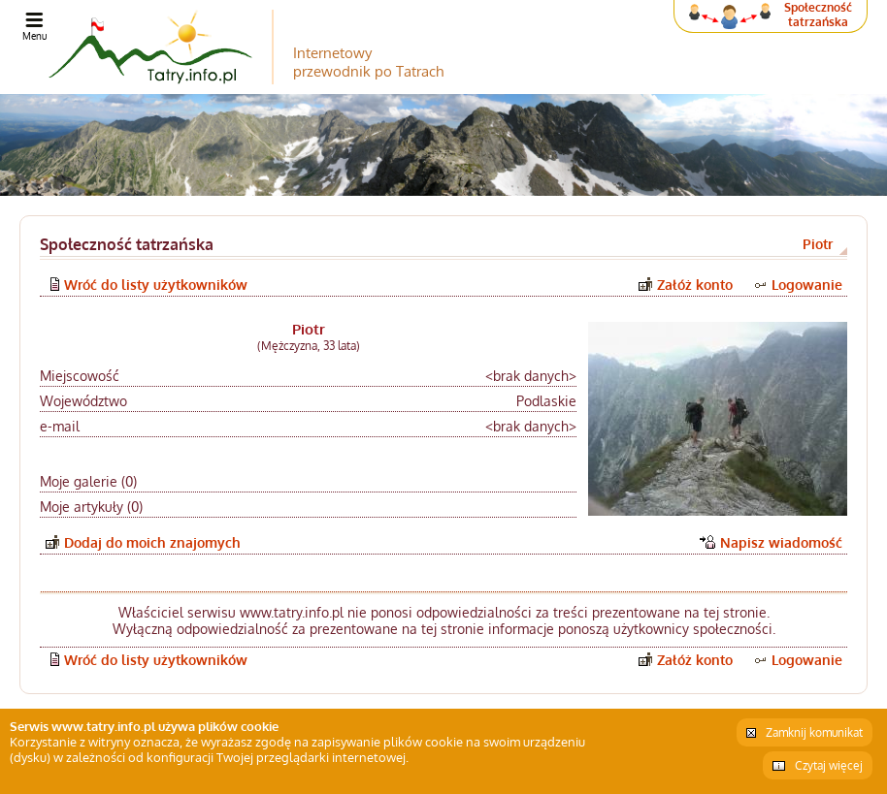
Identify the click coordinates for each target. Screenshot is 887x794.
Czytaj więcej (829, 765)
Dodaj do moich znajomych (152, 542)
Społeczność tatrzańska (818, 14)
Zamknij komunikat (814, 732)
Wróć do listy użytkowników (155, 284)
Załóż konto (695, 284)
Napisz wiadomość (781, 542)
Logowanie (807, 284)
